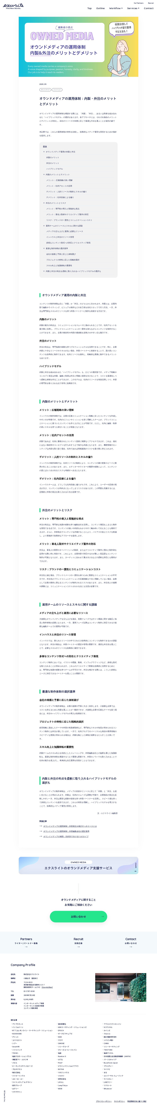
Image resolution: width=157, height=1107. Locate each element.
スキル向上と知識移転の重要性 (59, 265)
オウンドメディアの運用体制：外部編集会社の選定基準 (66, 831)
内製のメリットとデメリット (58, 174)
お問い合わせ (78, 916)
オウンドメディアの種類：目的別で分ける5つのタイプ (65, 836)
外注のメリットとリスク (56, 203)
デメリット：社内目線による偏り (60, 197)
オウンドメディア (45, 89)
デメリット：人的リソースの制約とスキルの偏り (66, 192)
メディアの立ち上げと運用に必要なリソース (64, 231)
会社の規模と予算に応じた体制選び (61, 254)
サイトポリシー (119, 1101)
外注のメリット (52, 163)
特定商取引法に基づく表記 (136, 1101)
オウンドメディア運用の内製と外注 (60, 152)
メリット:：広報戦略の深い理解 (59, 180)
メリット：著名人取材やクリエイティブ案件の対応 (67, 214)
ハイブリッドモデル (54, 169)
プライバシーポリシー (104, 1101)
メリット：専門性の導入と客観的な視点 (62, 209)
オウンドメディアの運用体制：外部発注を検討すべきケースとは (70, 826)
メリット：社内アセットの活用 (59, 186)
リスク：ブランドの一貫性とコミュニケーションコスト (69, 220)
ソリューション (57, 89)
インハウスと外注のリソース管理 (60, 237)
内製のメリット (52, 157)
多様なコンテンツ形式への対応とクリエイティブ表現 (68, 243)
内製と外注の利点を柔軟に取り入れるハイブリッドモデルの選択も (73, 271)
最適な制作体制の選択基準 (57, 248)
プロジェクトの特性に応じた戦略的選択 (62, 260)
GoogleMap (47, 987)
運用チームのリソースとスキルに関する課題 (64, 226)
